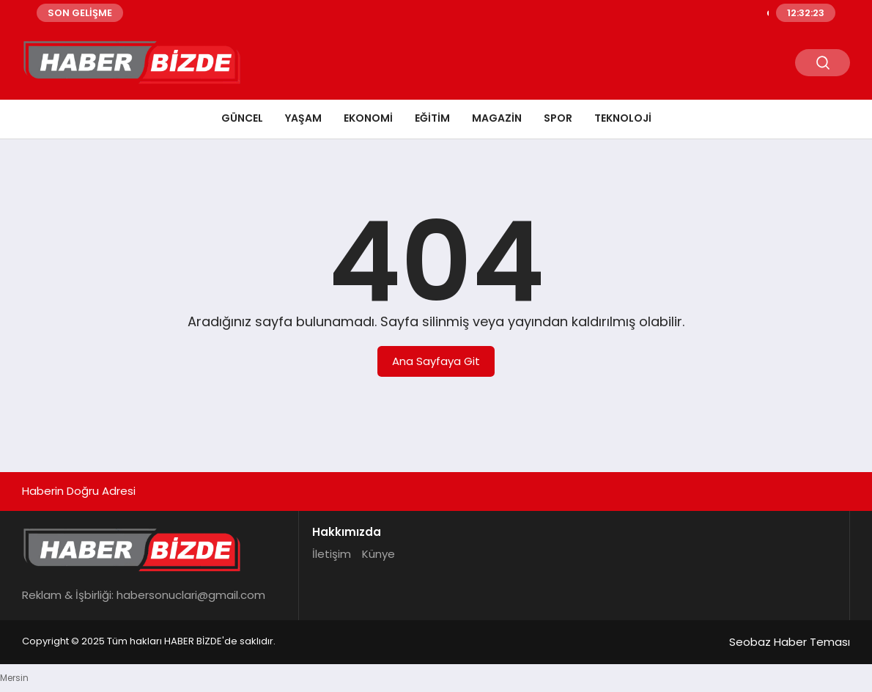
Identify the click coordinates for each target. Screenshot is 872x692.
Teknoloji (622, 118)
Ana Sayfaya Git (436, 361)
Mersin (14, 677)
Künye (378, 554)
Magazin (497, 118)
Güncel (242, 118)
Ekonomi (368, 118)
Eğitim (432, 118)
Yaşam (303, 118)
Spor (558, 118)
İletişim (331, 554)
